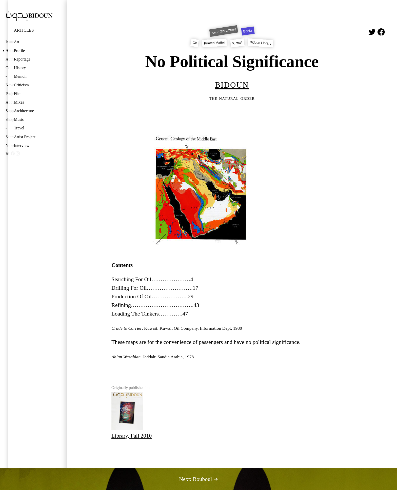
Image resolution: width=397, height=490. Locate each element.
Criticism (21, 85)
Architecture (24, 111)
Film (18, 93)
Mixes (19, 102)
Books (248, 31)
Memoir (20, 76)
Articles (24, 30)
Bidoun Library (260, 43)
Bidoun (232, 84)
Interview (21, 145)
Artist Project (24, 137)
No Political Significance (232, 61)
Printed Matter (214, 42)
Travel (19, 128)
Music (19, 119)
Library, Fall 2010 (131, 415)
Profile (19, 50)
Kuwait (237, 42)
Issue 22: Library (223, 31)
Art (16, 42)
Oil (194, 43)
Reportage (22, 59)
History (20, 68)
